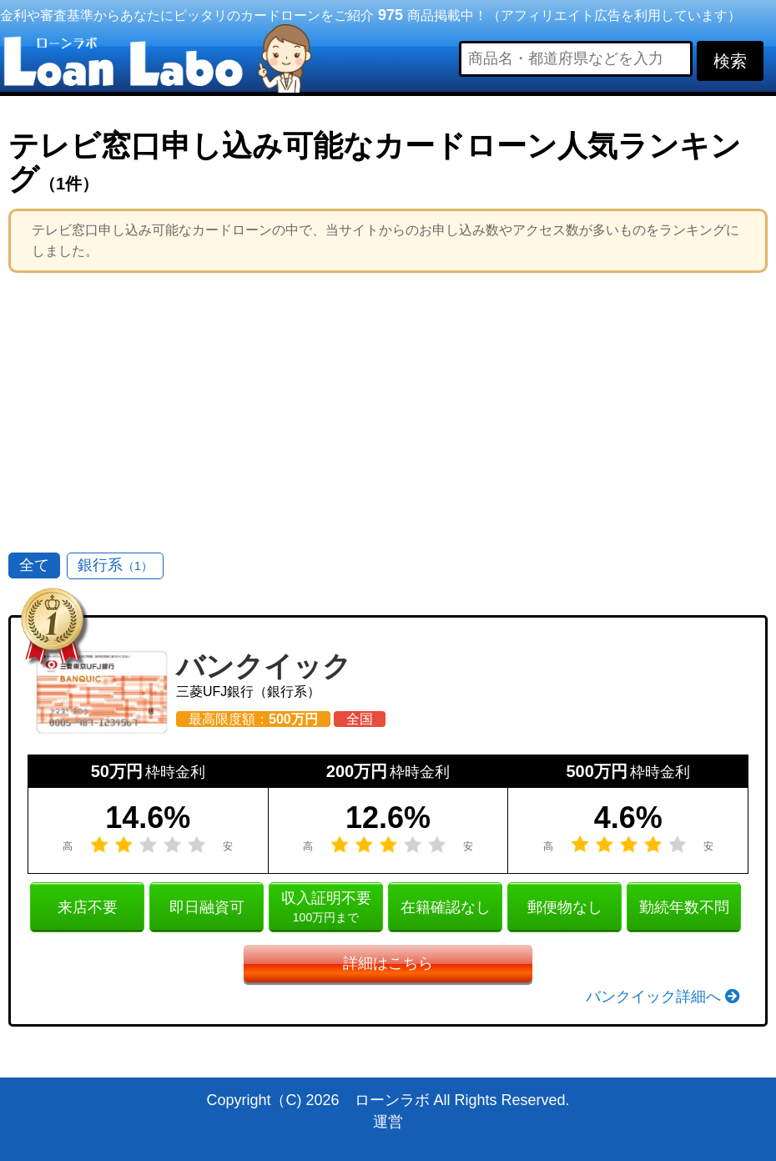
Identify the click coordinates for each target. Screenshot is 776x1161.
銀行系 (115, 565)
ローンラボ (392, 1100)
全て (34, 565)
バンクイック (263, 666)
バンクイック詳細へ (663, 996)
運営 (388, 1121)
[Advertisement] (388, 406)
